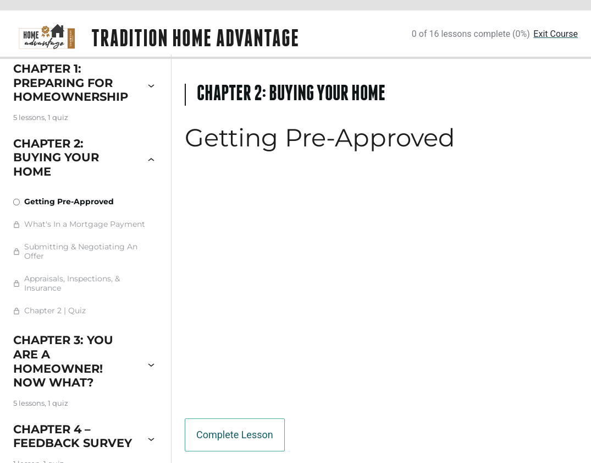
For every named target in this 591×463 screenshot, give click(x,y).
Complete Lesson (234, 434)
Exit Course (555, 34)
